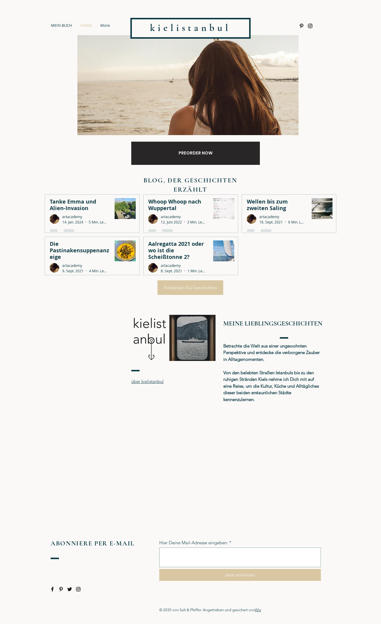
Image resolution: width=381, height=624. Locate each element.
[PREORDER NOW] (195, 153)
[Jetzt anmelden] (240, 575)
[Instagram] (310, 26)
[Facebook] (52, 589)
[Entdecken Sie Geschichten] (190, 287)
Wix (258, 610)
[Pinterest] (302, 26)
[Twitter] (70, 589)
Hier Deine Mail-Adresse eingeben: (193, 542)
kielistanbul (190, 28)
